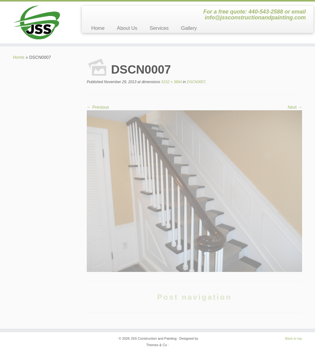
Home (97, 28)
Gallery (189, 28)
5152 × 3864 (171, 82)
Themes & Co (156, 345)
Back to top (293, 338)
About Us (127, 28)
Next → (295, 107)
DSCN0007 (195, 82)
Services (159, 28)
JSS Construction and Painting (154, 338)
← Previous (98, 107)
